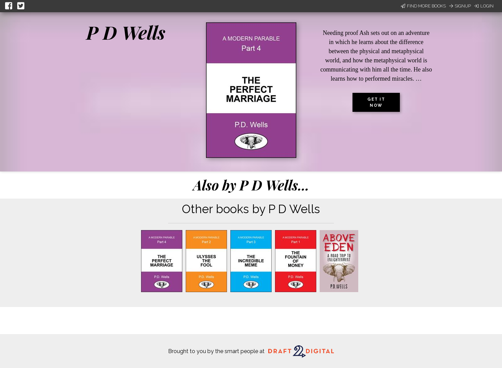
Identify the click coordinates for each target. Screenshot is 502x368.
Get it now (376, 102)
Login (484, 5)
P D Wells (125, 32)
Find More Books (423, 5)
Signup (460, 5)
